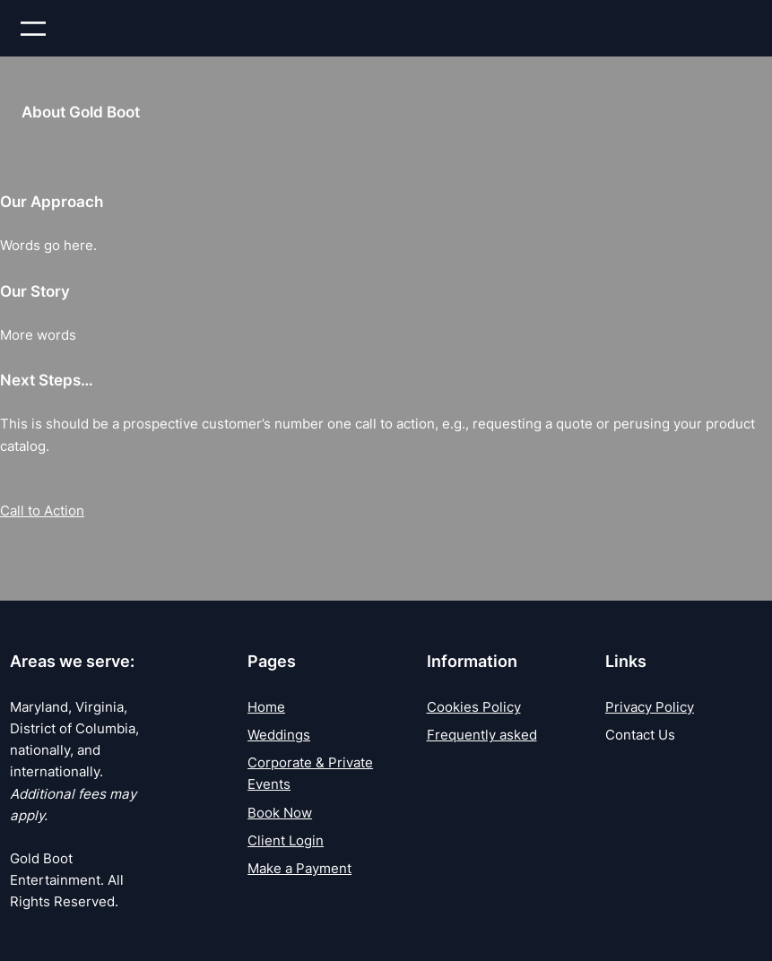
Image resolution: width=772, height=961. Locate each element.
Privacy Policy (649, 706)
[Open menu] (33, 29)
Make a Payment (299, 868)
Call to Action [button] (42, 510)
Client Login (285, 840)
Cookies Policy (474, 706)
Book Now (279, 812)
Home (266, 706)
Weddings (278, 734)
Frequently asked (482, 734)
